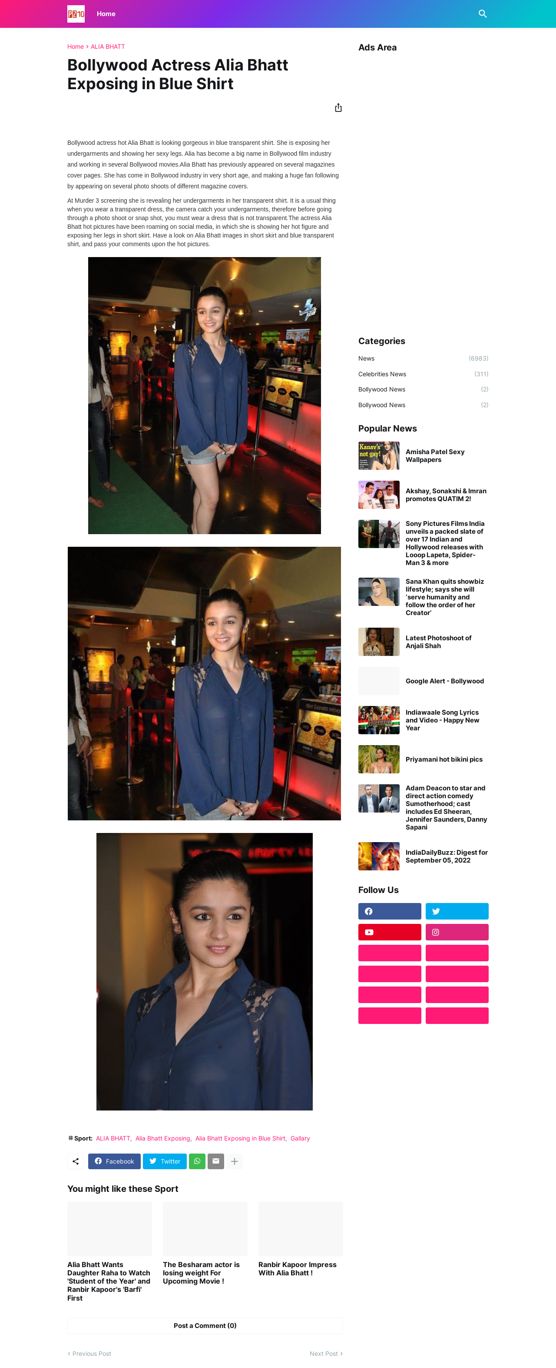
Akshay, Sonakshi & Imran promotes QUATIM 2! (446, 495)
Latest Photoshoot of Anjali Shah (439, 642)
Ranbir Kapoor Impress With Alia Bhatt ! (297, 1269)
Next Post (324, 1353)
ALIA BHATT (108, 46)
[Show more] (234, 1161)
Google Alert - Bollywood (445, 681)
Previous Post (92, 1353)
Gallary (300, 1138)
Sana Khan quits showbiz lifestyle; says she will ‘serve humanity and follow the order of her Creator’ (445, 597)
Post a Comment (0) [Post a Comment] (205, 1325)
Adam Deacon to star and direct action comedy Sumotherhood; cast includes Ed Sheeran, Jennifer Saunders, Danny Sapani (446, 807)
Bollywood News (423, 389)
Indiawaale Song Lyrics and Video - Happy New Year (443, 720)
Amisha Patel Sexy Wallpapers (435, 456)
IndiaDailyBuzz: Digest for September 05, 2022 (447, 856)
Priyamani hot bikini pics (444, 759)
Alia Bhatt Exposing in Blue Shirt (240, 1138)
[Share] (335, 107)
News (423, 358)
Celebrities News (423, 374)
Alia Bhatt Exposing (163, 1138)
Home (106, 14)
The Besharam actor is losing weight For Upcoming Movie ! (201, 1273)
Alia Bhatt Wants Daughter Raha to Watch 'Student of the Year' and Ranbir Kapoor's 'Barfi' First (108, 1281)
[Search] (481, 14)
